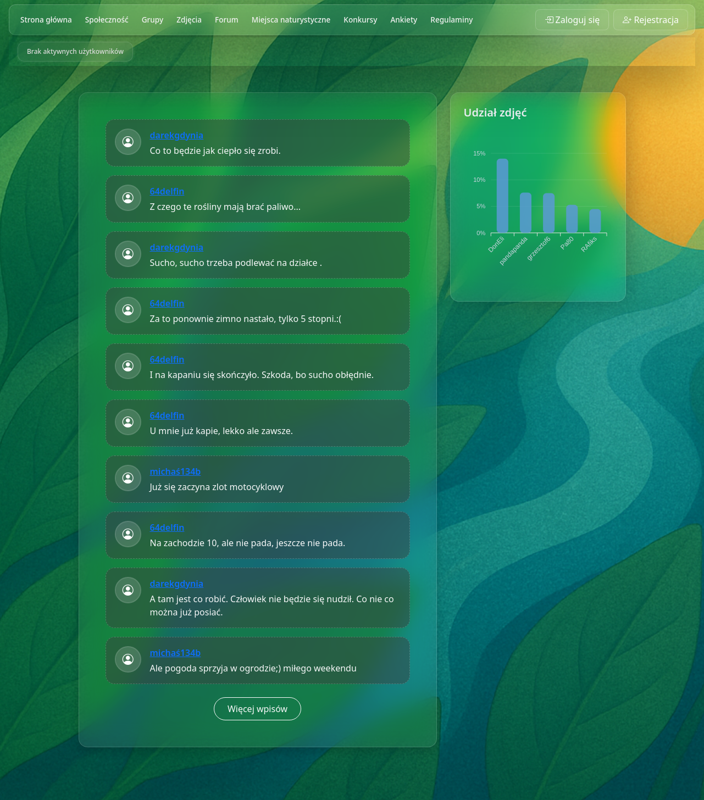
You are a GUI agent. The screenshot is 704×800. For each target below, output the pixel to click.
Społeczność (107, 19)
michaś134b (175, 471)
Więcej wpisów (257, 709)
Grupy (153, 19)
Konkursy (360, 19)
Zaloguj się (572, 19)
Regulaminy (451, 19)
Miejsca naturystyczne (291, 19)
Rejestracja (651, 19)
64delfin (167, 191)
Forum (227, 19)
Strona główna (46, 19)
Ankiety (403, 19)
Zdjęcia (189, 19)
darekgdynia (177, 135)
